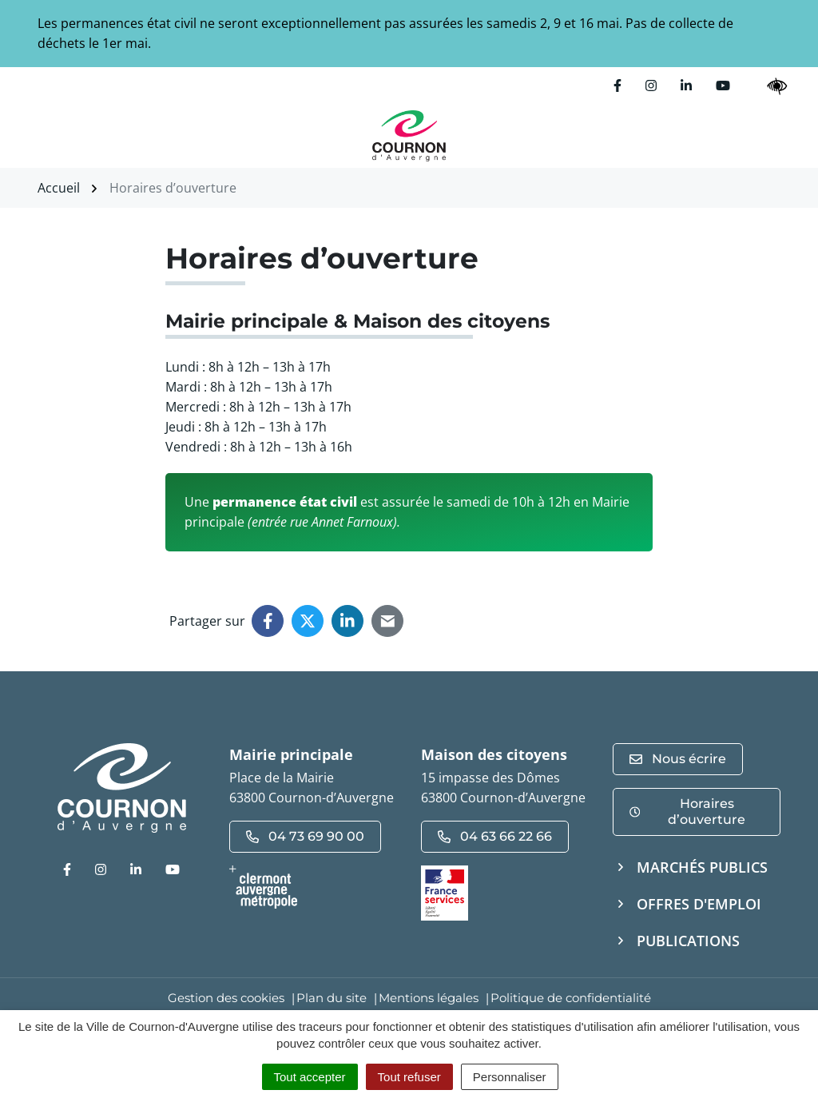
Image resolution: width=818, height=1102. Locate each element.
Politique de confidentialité (570, 997)
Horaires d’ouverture (687, 811)
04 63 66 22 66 (495, 836)
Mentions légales (428, 997)
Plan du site (331, 997)
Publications (688, 940)
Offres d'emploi (699, 903)
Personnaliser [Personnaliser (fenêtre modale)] (509, 1077)
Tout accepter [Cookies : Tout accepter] (310, 1077)
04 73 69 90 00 (305, 836)
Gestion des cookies (226, 997)
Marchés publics (702, 867)
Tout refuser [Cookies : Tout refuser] (409, 1077)
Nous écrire (677, 758)
